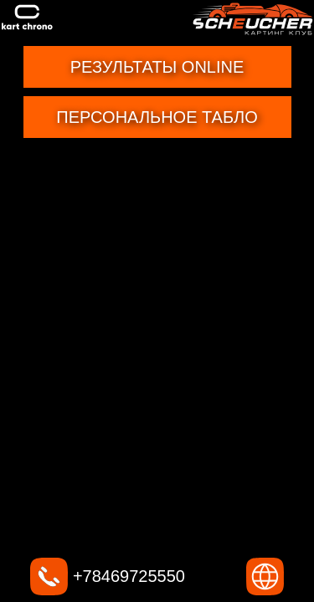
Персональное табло (156, 117)
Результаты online (157, 67)
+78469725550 (107, 576)
